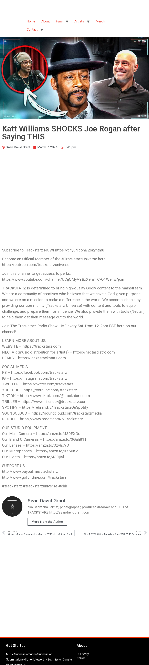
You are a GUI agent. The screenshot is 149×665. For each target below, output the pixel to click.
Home (31, 21)
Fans (59, 21)
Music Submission (17, 654)
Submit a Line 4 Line (19, 659)
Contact (32, 29)
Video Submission (40, 654)
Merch (100, 21)
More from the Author (47, 522)
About (45, 21)
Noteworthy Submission (47, 659)
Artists (79, 21)
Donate (67, 659)
